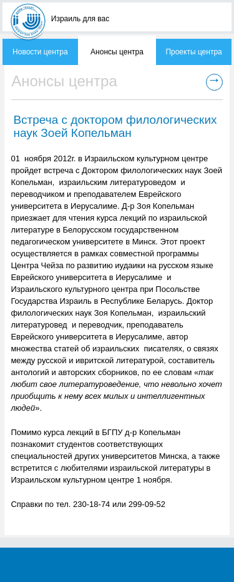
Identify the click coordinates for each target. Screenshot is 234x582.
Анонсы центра (117, 52)
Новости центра (40, 52)
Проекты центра (193, 52)
